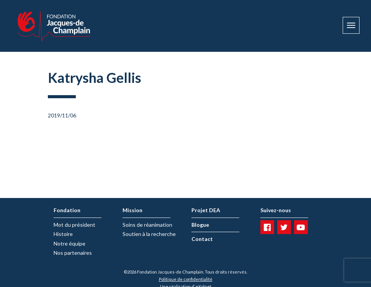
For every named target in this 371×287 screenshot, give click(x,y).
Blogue (200, 224)
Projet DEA (205, 210)
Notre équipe (69, 243)
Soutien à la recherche (149, 234)
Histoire (63, 234)
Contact (202, 239)
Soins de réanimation (147, 224)
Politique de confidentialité (185, 279)
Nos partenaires (73, 252)
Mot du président (74, 224)
